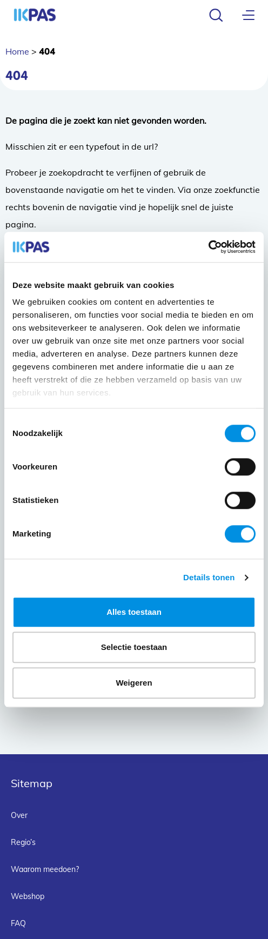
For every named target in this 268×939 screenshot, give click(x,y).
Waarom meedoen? (45, 869)
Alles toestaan (134, 611)
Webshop (27, 896)
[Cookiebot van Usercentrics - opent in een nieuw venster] (208, 247)
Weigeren (134, 682)
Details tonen (208, 577)
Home (17, 51)
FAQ (18, 923)
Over (19, 815)
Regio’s (23, 842)
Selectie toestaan (134, 647)
